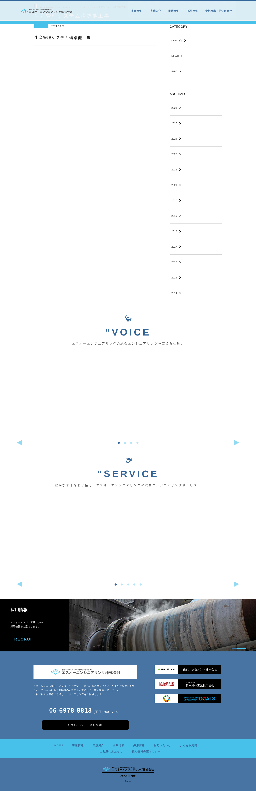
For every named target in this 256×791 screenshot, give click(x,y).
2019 (174, 215)
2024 (174, 138)
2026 (174, 107)
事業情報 (137, 10)
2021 (174, 185)
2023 (174, 154)
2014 (174, 293)
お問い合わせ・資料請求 (85, 724)
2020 (174, 200)
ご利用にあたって (111, 751)
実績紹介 (155, 10)
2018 (174, 231)
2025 (174, 123)
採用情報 (192, 10)
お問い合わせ (162, 745)
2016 (174, 262)
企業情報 (174, 10)
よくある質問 (188, 745)
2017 (174, 246)
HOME (59, 745)
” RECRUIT (23, 639)
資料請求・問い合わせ (218, 10)
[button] (119, 443)
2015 (174, 277)
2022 (174, 169)
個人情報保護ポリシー (146, 751)
